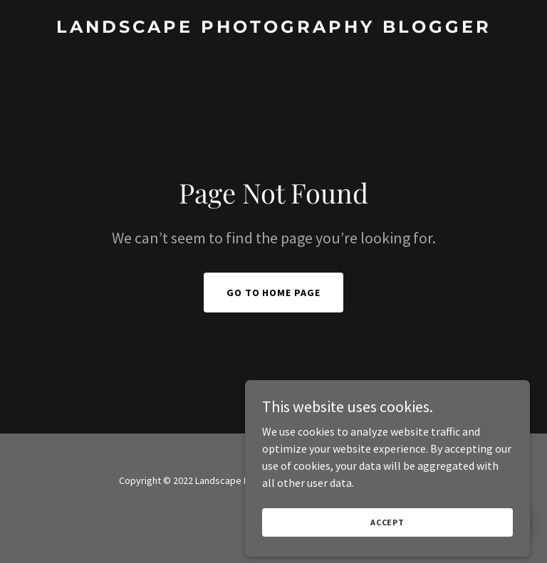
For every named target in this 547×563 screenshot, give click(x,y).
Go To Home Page (273, 292)
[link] (273, 28)
